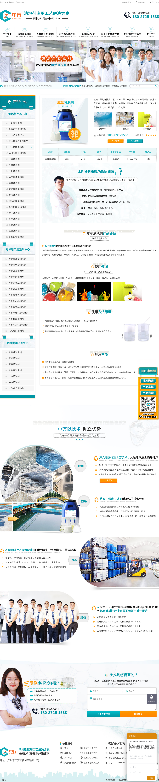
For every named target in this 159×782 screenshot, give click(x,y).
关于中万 (155, 2)
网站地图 (141, 2)
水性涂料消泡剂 (46, 86)
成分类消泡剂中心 (17, 343)
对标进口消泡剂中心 (18, 249)
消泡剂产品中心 (32, 86)
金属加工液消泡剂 (102, 86)
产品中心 (21, 86)
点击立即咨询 (103, 714)
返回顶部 (151, 701)
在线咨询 (127, 2)
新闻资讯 (68, 753)
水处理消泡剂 (87, 86)
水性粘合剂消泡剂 (119, 86)
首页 (14, 86)
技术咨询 (108, 480)
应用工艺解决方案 (91, 763)
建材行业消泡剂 (90, 748)
